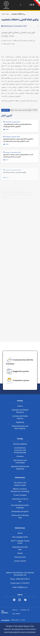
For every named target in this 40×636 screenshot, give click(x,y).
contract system (20, 561)
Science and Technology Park (20, 516)
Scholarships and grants (20, 511)
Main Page (5, 14)
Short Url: (5, 110)
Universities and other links (20, 548)
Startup (20, 553)
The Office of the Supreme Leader (20, 484)
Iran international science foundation (20, 506)
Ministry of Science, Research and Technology (20, 490)
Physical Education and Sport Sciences (20, 427)
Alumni (20, 533)
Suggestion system (17, 371)
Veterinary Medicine (20, 444)
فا (29, 5)
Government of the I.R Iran (20, 500)
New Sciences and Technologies (20, 461)
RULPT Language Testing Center (20, 542)
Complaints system (17, 380)
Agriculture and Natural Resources (20, 411)
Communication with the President (19, 361)
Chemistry (20, 456)
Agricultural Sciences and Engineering (20, 467)
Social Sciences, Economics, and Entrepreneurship (20, 450)
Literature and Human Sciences (20, 417)
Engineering (20, 422)
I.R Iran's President (20, 495)
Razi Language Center (20, 537)
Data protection (20, 557)
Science (20, 406)
